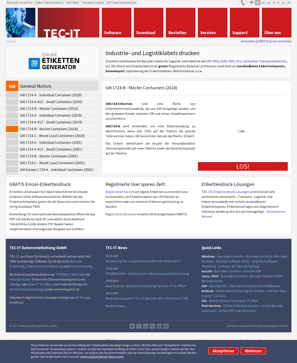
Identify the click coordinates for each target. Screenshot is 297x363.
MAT (231, 61)
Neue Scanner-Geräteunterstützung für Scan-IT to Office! (145, 286)
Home (11, 41)
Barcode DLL (218, 286)
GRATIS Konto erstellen (274, 41)
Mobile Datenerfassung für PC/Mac (240, 291)
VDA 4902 (212, 61)
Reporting (56, 266)
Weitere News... (116, 306)
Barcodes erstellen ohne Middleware (255, 286)
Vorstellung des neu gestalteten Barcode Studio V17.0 (142, 261)
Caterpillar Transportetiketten (265, 61)
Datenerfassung (81, 266)
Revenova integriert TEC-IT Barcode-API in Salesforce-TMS (146, 298)
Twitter (132, 326)
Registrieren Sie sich (119, 192)
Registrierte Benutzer (120, 214)
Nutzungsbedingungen (264, 325)
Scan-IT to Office (40, 284)
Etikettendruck (36, 266)
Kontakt (283, 325)
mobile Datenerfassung (26, 289)
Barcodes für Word (259, 256)
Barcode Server (212, 281)
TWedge (15, 284)
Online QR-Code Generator (237, 310)
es (269, 3)
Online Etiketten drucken (241, 306)
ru (283, 3)
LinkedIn (145, 326)
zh (288, 3)
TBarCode (77, 274)
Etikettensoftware (265, 261)
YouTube (159, 326)
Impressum (116, 356)
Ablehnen (253, 350)
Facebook (138, 326)
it (279, 3)
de (257, 3)
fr (274, 3)
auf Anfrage (82, 297)
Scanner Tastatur (214, 296)
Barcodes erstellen (230, 256)
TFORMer (62, 274)
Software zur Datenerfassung (239, 266)
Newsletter (166, 326)
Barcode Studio (20, 279)
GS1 (238, 61)
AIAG (223, 61)
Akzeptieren (223, 350)
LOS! (242, 166)
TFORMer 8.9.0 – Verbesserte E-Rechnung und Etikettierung (147, 273)
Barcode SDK (252, 271)
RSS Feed (152, 326)
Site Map (231, 325)
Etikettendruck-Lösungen (231, 192)
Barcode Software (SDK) (232, 261)
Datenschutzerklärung (94, 356)
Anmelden (248, 41)
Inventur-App (276, 291)
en (263, 3)
